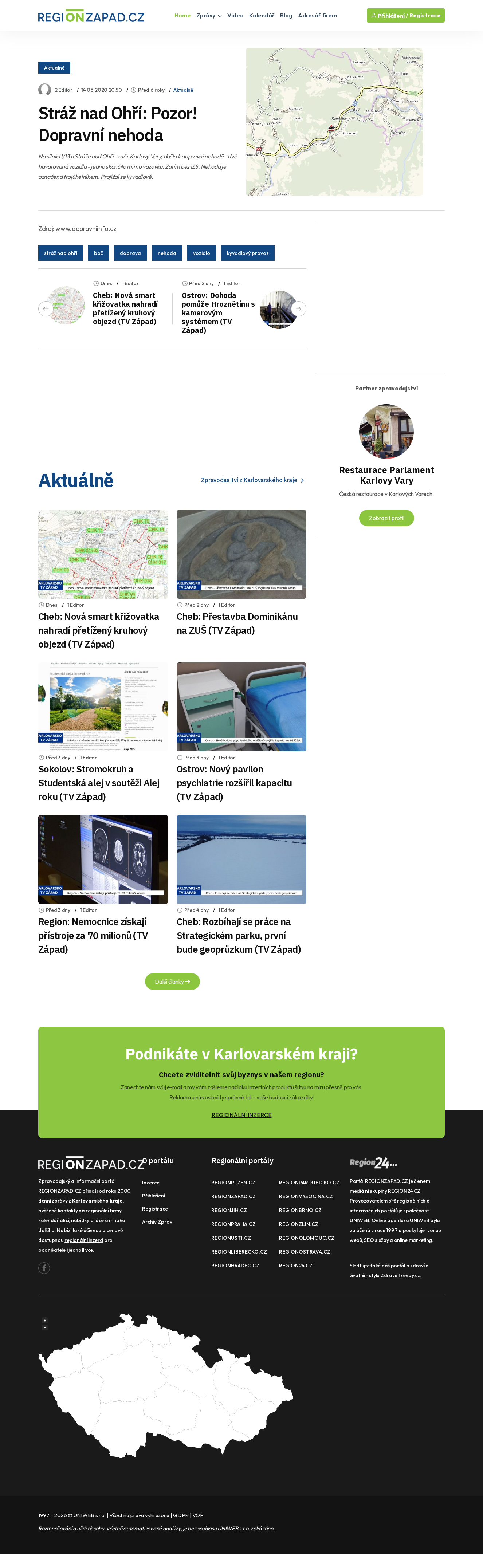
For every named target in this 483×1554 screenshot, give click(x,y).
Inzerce (151, 1182)
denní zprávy (53, 1200)
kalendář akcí (53, 1220)
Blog (286, 15)
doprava (130, 253)
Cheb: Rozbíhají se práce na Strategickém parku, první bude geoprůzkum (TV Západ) (239, 935)
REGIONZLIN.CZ (298, 1224)
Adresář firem (317, 15)
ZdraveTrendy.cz (400, 1275)
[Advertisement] (172, 406)
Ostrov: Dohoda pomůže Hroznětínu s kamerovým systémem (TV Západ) (218, 312)
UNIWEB (359, 1220)
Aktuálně (54, 67)
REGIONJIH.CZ (229, 1210)
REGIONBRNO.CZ (300, 1210)
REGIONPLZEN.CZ (233, 1182)
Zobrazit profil (386, 518)
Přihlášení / (389, 15)
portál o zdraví (408, 1265)
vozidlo (201, 253)
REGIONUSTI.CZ (231, 1238)
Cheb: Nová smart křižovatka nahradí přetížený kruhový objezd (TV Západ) (125, 308)
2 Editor (63, 90)
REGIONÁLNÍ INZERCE (242, 1114)
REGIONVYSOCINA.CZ (306, 1196)
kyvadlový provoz (248, 253)
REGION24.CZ (296, 1265)
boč (98, 253)
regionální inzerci (83, 1240)
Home (182, 15)
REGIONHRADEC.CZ (235, 1265)
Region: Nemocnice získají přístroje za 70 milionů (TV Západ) (93, 935)
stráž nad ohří (60, 253)
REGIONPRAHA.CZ (233, 1224)
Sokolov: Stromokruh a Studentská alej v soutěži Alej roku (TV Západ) (99, 783)
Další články (172, 981)
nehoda (167, 253)
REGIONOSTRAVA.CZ (304, 1251)
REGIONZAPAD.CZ (233, 1196)
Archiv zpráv (157, 1222)
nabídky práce (87, 1220)
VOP (197, 1515)
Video (235, 15)
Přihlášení (153, 1195)
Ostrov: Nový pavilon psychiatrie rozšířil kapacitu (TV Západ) (234, 783)
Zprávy (209, 15)
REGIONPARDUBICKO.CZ (309, 1182)
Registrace (425, 15)
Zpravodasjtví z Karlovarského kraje (253, 480)
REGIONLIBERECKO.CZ (239, 1251)
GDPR (181, 1515)
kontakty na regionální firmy (89, 1210)
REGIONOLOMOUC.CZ (306, 1238)
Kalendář (262, 15)
